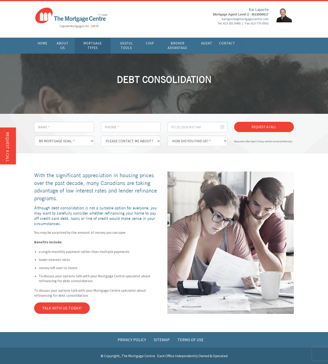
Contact (227, 43)
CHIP (150, 43)
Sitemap (162, 339)
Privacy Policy (132, 339)
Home (42, 43)
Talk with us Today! (62, 308)
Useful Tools (126, 45)
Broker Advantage (177, 45)
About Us (63, 45)
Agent (206, 43)
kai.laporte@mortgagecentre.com (245, 19)
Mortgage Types (92, 45)
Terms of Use (190, 339)
